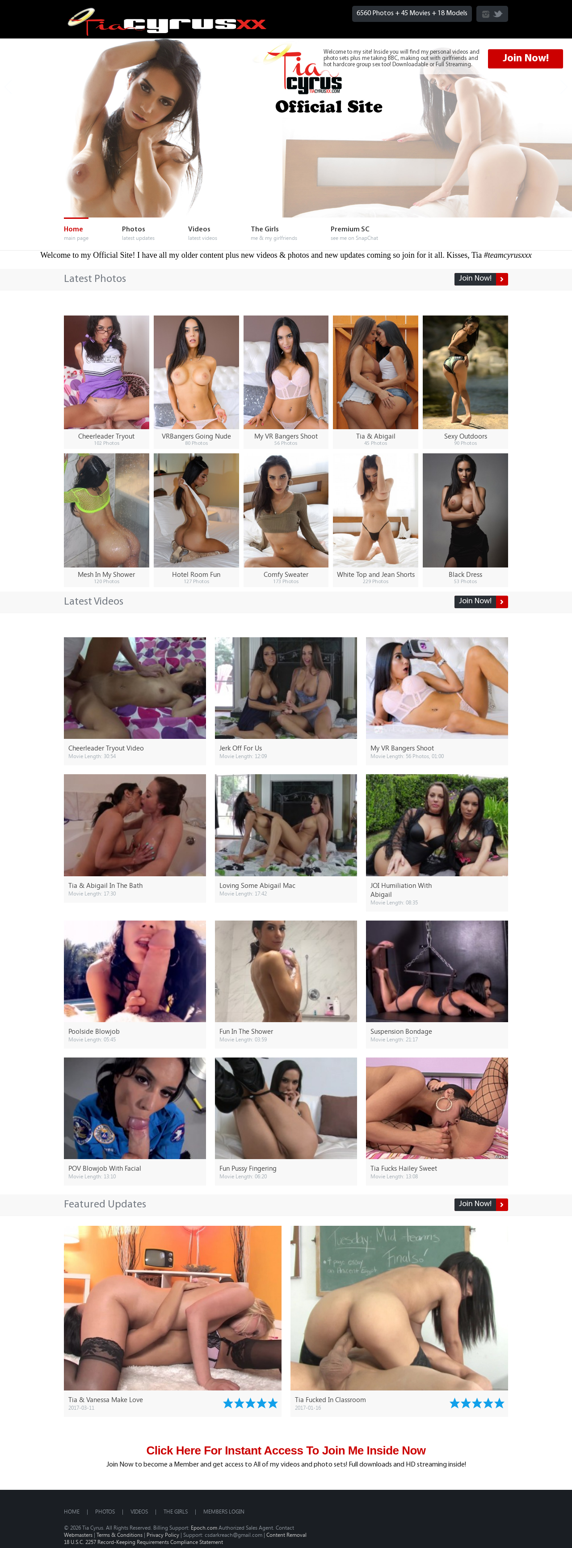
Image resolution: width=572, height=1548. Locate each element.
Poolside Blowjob (94, 1031)
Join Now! (526, 58)
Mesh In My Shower (106, 574)
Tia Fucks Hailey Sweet (403, 1168)
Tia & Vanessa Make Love (105, 1399)
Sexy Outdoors (465, 435)
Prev (8, 87)
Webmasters (78, 1534)
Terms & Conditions (120, 1534)
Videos (139, 1511)
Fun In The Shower (246, 1031)
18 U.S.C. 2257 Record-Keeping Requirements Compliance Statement (143, 1541)
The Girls (176, 1511)
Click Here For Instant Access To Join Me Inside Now (285, 1450)
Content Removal (286, 1534)
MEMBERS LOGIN (223, 1511)
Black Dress (465, 574)
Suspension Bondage (401, 1031)
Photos (105, 1511)
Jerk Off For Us (240, 747)
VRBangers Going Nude (196, 435)
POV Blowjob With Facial (104, 1168)
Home (72, 1511)
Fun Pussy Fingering (248, 1168)
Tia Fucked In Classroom (330, 1399)
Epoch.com (204, 1527)
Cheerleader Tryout (106, 435)
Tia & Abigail (375, 435)
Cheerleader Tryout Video (106, 747)
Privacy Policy (163, 1534)
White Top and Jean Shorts (376, 574)
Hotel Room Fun (196, 574)
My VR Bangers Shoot (286, 435)
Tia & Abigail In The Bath (105, 885)
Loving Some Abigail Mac (257, 885)
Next (564, 87)
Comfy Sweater (286, 574)
